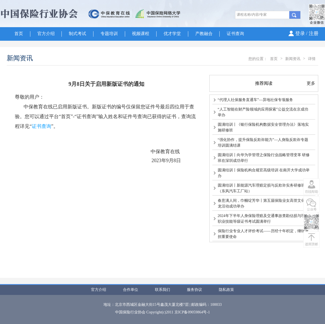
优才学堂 (172, 33)
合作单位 (130, 290)
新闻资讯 (292, 59)
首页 (18, 33)
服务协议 (194, 290)
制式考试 (77, 33)
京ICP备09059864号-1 (192, 312)
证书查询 (235, 33)
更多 (311, 83)
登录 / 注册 (306, 33)
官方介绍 (46, 33)
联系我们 (162, 290)
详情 (312, 59)
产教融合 (204, 33)
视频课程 (140, 33)
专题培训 (109, 33)
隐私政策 (226, 290)
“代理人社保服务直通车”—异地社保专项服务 (255, 100)
